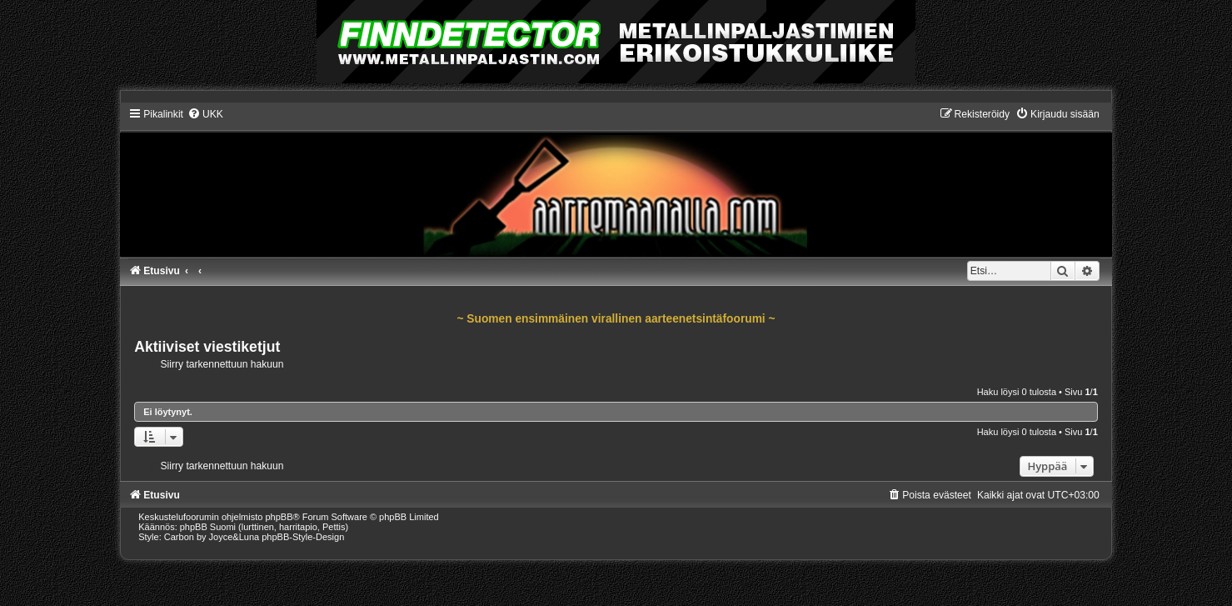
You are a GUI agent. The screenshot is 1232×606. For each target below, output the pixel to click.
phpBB (278, 517)
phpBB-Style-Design (303, 537)
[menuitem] (205, 114)
